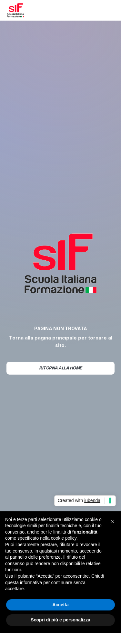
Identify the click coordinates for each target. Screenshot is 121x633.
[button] (109, 10)
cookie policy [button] (63, 538)
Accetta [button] (60, 604)
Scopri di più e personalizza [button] (60, 619)
